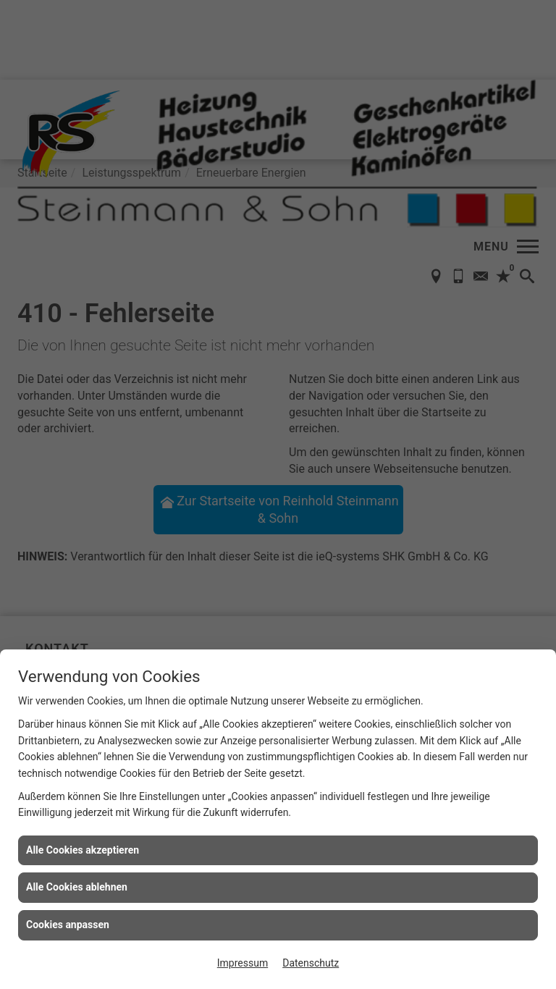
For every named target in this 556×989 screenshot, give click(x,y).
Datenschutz (310, 963)
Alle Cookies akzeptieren (82, 850)
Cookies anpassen (67, 924)
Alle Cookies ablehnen (76, 887)
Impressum (242, 963)
